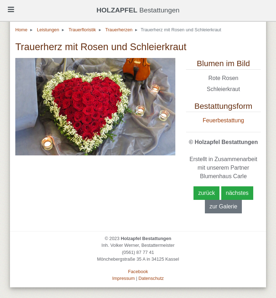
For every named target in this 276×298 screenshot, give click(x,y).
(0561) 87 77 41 (138, 252)
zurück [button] (206, 193)
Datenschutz (151, 278)
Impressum (123, 278)
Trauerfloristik (82, 29)
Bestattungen (138, 10)
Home (21, 29)
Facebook (138, 271)
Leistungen (48, 29)
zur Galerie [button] (223, 206)
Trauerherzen (118, 29)
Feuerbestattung (223, 120)
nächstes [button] (237, 193)
